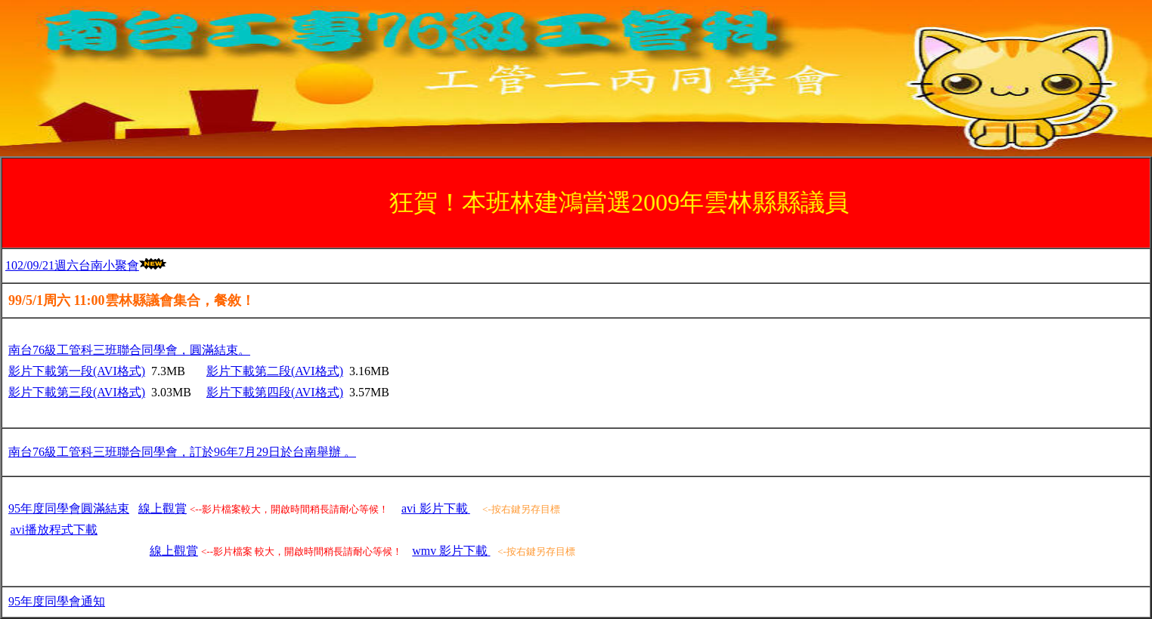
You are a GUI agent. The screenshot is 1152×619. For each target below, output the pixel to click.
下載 (54, 529)
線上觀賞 (162, 508)
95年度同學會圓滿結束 (68, 508)
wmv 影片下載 (451, 550)
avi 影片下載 (435, 508)
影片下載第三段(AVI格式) (76, 392)
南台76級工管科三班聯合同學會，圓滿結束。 (129, 349)
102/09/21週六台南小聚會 (72, 265)
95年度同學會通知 (56, 601)
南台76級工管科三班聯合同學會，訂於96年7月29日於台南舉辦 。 (182, 451)
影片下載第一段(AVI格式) (76, 371)
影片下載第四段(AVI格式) (274, 392)
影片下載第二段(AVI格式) (274, 371)
